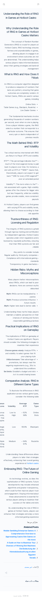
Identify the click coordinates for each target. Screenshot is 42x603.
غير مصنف (28, 567)
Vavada (32, 558)
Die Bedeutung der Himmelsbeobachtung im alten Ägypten (23, 552)
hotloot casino (33, 463)
